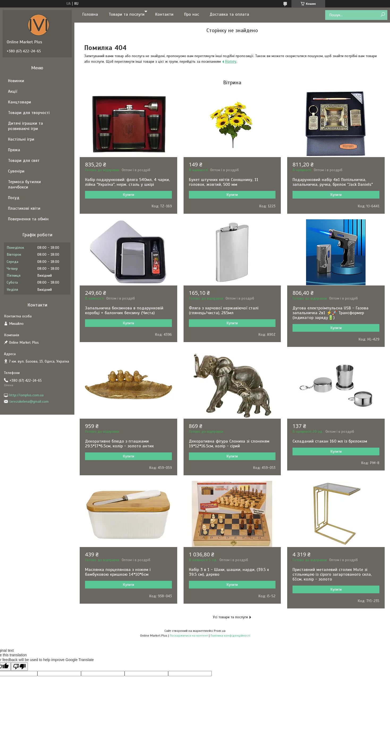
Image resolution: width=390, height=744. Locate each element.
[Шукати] (382, 14)
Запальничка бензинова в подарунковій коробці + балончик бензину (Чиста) (124, 310)
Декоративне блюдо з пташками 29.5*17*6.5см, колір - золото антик (119, 443)
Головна (90, 14)
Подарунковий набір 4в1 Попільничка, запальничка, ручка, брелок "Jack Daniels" (332, 182)
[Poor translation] (19, 666)
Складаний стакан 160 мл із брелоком (329, 441)
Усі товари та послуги (230, 617)
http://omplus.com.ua (26, 395)
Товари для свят (24, 160)
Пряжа (14, 150)
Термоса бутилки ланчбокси (24, 184)
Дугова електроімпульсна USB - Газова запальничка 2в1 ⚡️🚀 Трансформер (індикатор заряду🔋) (330, 313)
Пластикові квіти (24, 208)
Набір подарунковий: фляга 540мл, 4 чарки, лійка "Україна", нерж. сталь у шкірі (127, 182)
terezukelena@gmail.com (29, 401)
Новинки (16, 80)
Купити (128, 194)
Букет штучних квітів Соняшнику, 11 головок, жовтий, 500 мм (223, 182)
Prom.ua (220, 631)
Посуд (13, 197)
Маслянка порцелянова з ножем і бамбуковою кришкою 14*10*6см (118, 572)
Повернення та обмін (28, 219)
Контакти (164, 14)
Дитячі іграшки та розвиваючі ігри (25, 126)
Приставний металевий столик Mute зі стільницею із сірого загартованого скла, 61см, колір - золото (332, 574)
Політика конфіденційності (230, 635)
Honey (230, 61)
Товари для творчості (29, 112)
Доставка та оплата (229, 14)
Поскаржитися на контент (189, 635)
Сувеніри (16, 171)
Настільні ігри (21, 139)
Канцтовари (19, 102)
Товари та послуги (127, 14)
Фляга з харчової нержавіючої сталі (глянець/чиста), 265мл (223, 310)
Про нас (191, 14)
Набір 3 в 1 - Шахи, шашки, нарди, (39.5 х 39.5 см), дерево (229, 572)
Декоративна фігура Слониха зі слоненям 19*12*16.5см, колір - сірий (229, 443)
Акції (12, 91)
